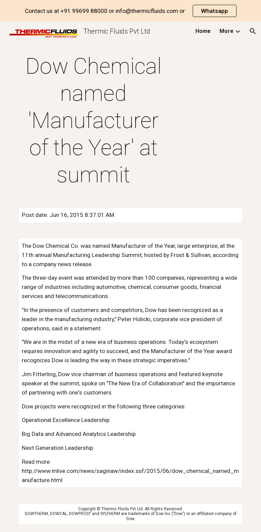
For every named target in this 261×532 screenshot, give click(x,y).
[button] (253, 31)
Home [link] (203, 31)
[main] (93, 120)
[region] (130, 11)
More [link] (226, 31)
